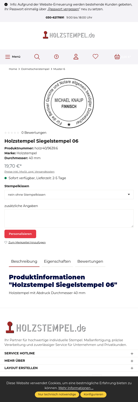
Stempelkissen (16, 186)
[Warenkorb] (122, 57)
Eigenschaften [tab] (57, 261)
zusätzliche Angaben (21, 206)
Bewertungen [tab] (90, 261)
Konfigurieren (93, 394)
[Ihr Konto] (76, 57)
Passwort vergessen (63, 9)
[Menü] (12, 57)
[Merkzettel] (95, 57)
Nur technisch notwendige (57, 394)
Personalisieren (20, 234)
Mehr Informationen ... (76, 388)
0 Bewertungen (34, 133)
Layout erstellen (21, 368)
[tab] (24, 261)
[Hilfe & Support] (56, 57)
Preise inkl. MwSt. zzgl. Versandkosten (29, 171)
